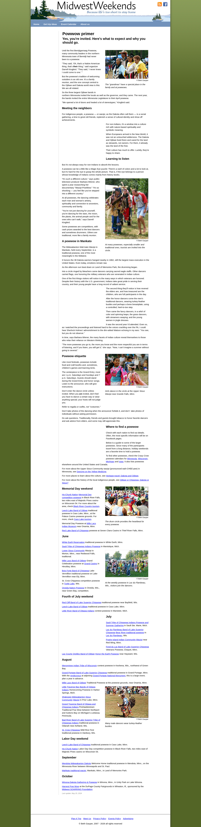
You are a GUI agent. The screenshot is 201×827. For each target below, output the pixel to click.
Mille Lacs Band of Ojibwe (74, 560)
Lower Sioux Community (73, 550)
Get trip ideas (50, 24)
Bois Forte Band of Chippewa (75, 570)
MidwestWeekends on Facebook (165, 4)
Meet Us (87, 818)
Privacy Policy (99, 818)
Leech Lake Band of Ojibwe (75, 510)
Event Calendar (68, 24)
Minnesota (132, 458)
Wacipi (76, 700)
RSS (159, 4)
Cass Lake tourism (82, 519)
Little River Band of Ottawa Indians (78, 611)
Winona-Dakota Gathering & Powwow (79, 782)
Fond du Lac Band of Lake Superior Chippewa (127, 647)
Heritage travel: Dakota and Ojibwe (122, 476)
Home (36, 24)
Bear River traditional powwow (130, 632)
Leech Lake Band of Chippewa (76, 744)
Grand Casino (90, 563)
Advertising (128, 818)
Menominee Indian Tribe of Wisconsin (79, 665)
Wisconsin (143, 458)
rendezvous (75, 675)
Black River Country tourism (86, 506)
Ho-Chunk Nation (70, 494)
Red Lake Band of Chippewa (75, 530)
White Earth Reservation (73, 542)
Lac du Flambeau (114, 635)
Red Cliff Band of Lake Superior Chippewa (81, 602)
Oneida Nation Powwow (73, 588)
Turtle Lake (69, 583)
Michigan (110, 461)
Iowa (121, 461)
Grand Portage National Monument (109, 675)
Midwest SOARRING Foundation (77, 789)
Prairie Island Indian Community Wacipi (124, 639)
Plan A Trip (76, 818)
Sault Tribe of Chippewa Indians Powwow (81, 546)
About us (85, 24)
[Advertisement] (45, 73)
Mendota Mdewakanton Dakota (76, 763)
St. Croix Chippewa (71, 730)
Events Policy (114, 818)
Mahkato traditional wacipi (74, 770)
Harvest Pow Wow (70, 786)
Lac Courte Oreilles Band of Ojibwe (78, 654)
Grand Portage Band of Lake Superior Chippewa (84, 672)
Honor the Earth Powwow (107, 654)
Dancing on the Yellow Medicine (91, 471)
